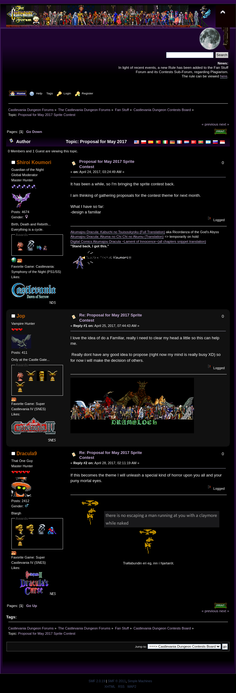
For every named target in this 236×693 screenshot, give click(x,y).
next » (224, 124)
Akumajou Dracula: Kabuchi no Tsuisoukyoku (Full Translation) (117, 232)
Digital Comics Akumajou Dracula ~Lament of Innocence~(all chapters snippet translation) (138, 241)
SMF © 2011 (117, 681)
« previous (210, 124)
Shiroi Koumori (34, 162)
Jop (21, 316)
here (223, 76)
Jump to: (141, 646)
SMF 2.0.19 (97, 681)
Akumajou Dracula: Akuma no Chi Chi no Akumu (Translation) (117, 236)
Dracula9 (27, 453)
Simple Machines (140, 681)
